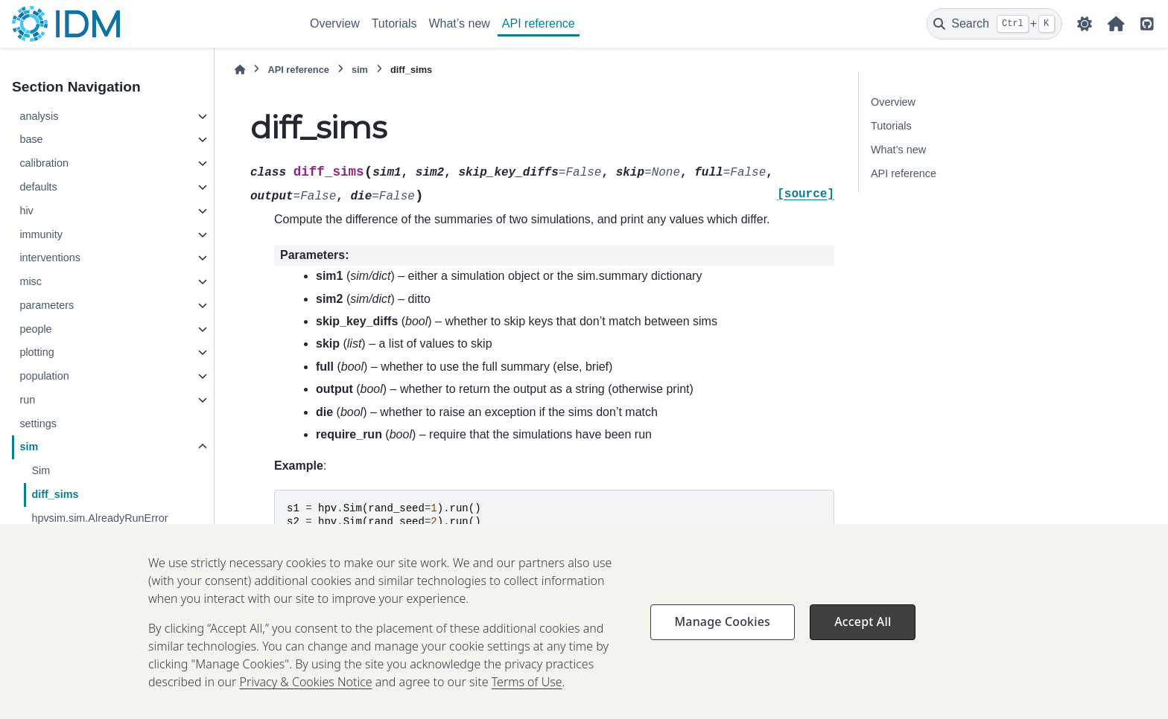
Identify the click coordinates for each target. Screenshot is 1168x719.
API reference (538, 23)
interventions (49, 257)
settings (38, 423)
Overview (335, 23)
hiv (26, 211)
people (35, 329)
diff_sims (54, 494)
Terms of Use (527, 705)
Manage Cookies (722, 644)
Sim (40, 470)
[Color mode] (1085, 23)
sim (28, 447)
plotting (36, 352)
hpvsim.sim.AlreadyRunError (99, 518)
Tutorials (394, 23)
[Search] (994, 23)
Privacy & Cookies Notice (306, 705)
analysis (38, 116)
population (44, 376)
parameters (46, 305)
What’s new (458, 23)
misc (30, 281)
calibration (44, 163)
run (27, 400)
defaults (38, 187)
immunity (41, 234)
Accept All (862, 644)
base (30, 139)
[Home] (240, 69)
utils (29, 541)
